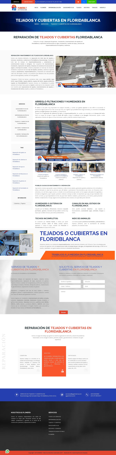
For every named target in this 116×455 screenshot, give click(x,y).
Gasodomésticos (68, 7)
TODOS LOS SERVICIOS (55, 416)
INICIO (36, 7)
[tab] (43, 167)
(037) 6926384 (95, 394)
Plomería (43, 7)
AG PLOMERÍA (38, 453)
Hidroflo (102, 7)
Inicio (37, 24)
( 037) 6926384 (39, 2)
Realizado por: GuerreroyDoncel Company (75, 453)
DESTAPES (87, 7)
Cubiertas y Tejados (20, 203)
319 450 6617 (49, 2)
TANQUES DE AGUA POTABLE (56, 431)
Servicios (44, 24)
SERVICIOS (16, 2)
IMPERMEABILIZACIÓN (55, 7)
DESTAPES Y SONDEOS (55, 428)
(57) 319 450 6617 (96, 396)
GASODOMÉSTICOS (54, 425)
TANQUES (94, 7)
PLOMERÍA (51, 434)
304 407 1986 (57, 2)
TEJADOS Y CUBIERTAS (55, 422)
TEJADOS (78, 7)
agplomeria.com (70, 396)
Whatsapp (91, 2)
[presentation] (71, 307)
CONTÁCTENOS (28, 2)
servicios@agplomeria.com (74, 394)
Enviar (63, 312)
